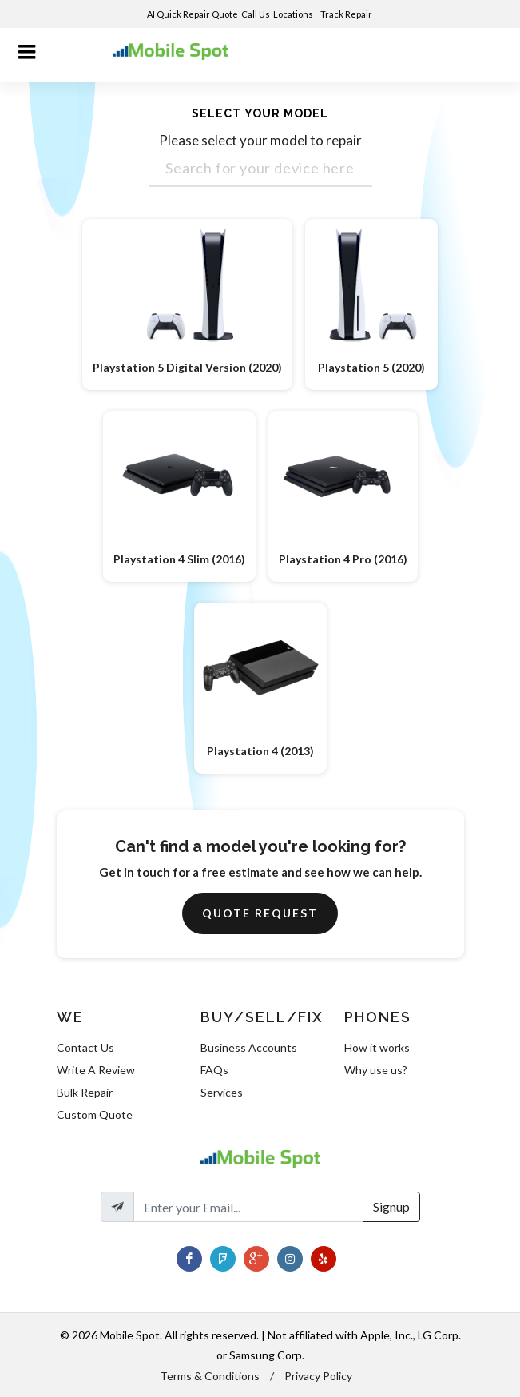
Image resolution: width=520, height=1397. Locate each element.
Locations (294, 14)
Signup (391, 1206)
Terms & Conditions (210, 1376)
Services (221, 1092)
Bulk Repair (85, 1092)
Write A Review (96, 1070)
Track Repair (347, 14)
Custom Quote (95, 1114)
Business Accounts (248, 1047)
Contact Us (85, 1047)
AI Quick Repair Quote (192, 14)
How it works (377, 1047)
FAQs (214, 1070)
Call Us (255, 14)
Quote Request (260, 913)
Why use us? (375, 1070)
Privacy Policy (318, 1376)
